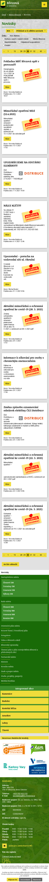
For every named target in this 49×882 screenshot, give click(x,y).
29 (24, 51)
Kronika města (7, 666)
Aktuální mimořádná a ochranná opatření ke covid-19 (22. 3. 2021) (23, 456)
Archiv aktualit (10, 564)
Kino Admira (14, 36)
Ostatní (7, 45)
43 (41, 51)
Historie (4, 662)
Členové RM (8, 607)
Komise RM (8, 618)
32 (34, 51)
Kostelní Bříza (9, 708)
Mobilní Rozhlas (8, 681)
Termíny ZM (9, 586)
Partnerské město (8, 657)
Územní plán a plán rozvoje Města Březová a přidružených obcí (19, 650)
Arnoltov (6, 715)
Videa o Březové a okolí (10, 640)
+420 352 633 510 (20, 794)
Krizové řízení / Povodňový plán (14, 630)
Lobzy (5, 722)
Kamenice (7, 693)
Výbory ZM (8, 594)
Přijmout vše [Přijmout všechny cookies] (12, 880)
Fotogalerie (5, 635)
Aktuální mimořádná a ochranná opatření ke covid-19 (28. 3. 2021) (23, 307)
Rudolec (6, 701)
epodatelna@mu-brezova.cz (24, 796)
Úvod (4, 14)
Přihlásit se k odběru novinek (31, 31)
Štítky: (4, 36)
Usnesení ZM (9, 590)
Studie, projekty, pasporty (11, 676)
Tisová (5, 730)
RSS (10, 31)
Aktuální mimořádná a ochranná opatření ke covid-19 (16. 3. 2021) (23, 507)
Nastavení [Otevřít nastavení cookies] (37, 880)
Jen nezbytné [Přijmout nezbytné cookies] (25, 880)
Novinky (5, 572)
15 (15, 51)
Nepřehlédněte (10, 42)
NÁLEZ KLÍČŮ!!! (12, 205)
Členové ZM (8, 582)
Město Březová (15, 14)
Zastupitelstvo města (10, 577)
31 (31, 51)
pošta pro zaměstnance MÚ (20, 846)
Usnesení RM (9, 614)
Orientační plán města (10, 626)
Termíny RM (9, 610)
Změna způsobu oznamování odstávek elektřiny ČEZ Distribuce (24, 408)
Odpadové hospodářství (30, 42)
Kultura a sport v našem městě (16, 39)
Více (7, 87)
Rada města (6, 601)
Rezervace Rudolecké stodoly (15, 738)
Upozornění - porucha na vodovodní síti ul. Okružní (19, 258)
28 (21, 51)
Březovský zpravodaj (9, 645)
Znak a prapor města (10, 671)
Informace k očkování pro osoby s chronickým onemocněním (24, 359)
